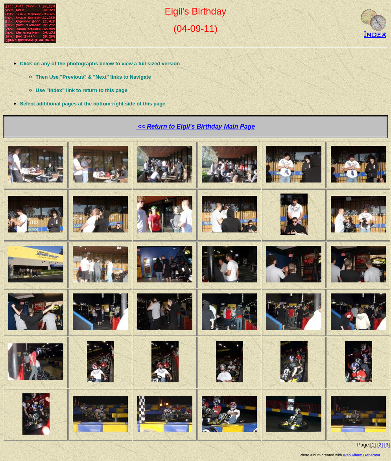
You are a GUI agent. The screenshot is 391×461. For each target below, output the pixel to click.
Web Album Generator (361, 455)
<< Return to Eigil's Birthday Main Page (195, 126)
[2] (380, 445)
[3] (387, 445)
